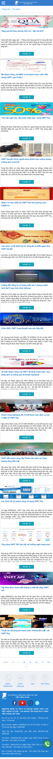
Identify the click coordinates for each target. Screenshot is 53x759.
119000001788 (15, 738)
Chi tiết (26, 54)
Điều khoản (45, 684)
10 (24, 662)
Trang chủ (6, 9)
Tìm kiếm (16, 9)
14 (48, 662)
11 (30, 662)
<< (13, 662)
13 (42, 662)
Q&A (32, 684)
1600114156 (14, 744)
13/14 (5, 662)
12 (36, 662)
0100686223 (22, 725)
